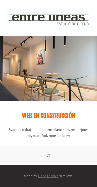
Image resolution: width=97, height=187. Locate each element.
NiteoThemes (48, 175)
